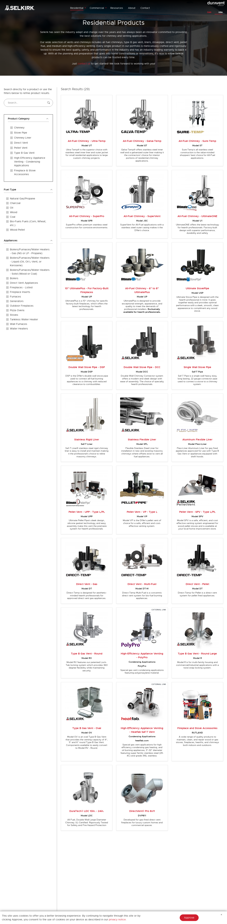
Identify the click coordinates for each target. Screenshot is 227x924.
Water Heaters (19, 328)
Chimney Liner (22, 137)
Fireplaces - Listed (21, 287)
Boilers (14, 278)
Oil (11, 207)
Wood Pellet (17, 229)
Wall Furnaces (18, 324)
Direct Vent (21, 142)
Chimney (19, 127)
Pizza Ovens (17, 310)
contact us (84, 63)
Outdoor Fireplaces (21, 305)
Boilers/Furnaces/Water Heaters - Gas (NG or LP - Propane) (29, 251)
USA (220, 12)
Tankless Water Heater (24, 319)
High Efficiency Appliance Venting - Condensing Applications (29, 161)
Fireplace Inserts (20, 292)
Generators (16, 301)
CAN (209, 12)
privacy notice (117, 919)
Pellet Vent (20, 147)
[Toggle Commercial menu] (106, 8)
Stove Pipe (20, 132)
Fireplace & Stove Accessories (25, 172)
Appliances (10, 240)
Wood (13, 212)
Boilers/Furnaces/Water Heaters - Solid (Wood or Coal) (29, 271)
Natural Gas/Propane (22, 198)
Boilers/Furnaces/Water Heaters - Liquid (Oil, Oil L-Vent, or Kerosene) (29, 261)
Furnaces (15, 296)
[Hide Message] (221, 914)
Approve (189, 917)
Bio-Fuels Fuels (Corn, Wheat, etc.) (28, 223)
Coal (12, 216)
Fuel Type (10, 189)
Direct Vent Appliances (24, 283)
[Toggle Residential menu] (85, 8)
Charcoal (15, 203)
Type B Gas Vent (24, 152)
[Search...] (28, 103)
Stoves (14, 315)
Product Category (19, 118)
